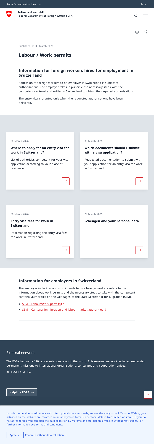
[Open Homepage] (39, 16)
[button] (148, 395)
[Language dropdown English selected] (143, 4)
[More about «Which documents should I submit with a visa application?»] (139, 181)
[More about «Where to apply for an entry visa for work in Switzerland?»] (66, 181)
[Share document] (145, 31)
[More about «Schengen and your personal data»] (139, 250)
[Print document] (137, 31)
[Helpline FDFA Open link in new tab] (21, 392)
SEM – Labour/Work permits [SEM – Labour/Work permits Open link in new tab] (41, 304)
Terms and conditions (49, 424)
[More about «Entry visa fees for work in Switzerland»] (66, 250)
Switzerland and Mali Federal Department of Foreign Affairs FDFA (45, 14)
